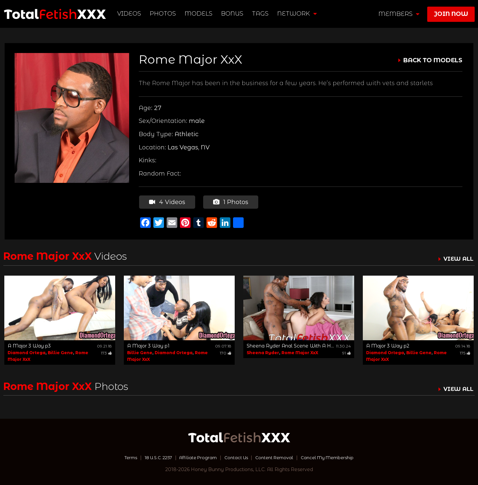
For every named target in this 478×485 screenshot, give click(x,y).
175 (465, 352)
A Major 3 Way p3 (29, 345)
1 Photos (230, 201)
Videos (130, 13)
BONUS (233, 13)
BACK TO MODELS (432, 60)
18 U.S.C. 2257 (151, 457)
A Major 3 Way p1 (148, 345)
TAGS (261, 13)
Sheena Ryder (263, 351)
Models (199, 13)
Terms (121, 457)
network (297, 13)
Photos (163, 13)
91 (346, 352)
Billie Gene (60, 351)
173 (106, 352)
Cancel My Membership (335, 457)
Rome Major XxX (299, 351)
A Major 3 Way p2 (387, 345)
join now (451, 14)
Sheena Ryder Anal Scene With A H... (290, 345)
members (398, 14)
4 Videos (167, 201)
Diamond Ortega (26, 351)
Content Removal (277, 457)
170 (225, 352)
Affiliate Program (195, 457)
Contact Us (236, 457)
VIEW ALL (457, 258)
